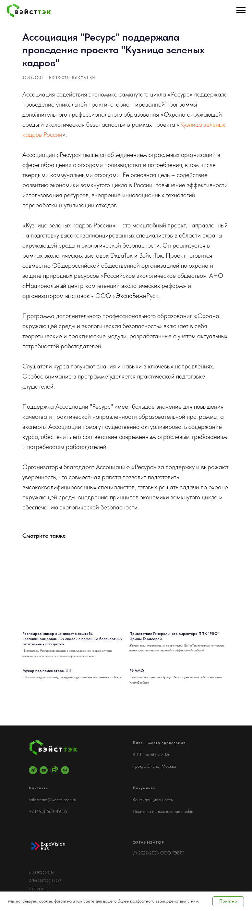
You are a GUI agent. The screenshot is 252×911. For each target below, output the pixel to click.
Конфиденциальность (153, 799)
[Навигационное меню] (241, 10)
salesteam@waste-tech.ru (52, 799)
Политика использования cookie (163, 811)
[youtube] (44, 770)
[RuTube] (54, 770)
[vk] (65, 770)
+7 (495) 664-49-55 (48, 811)
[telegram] (33, 770)
